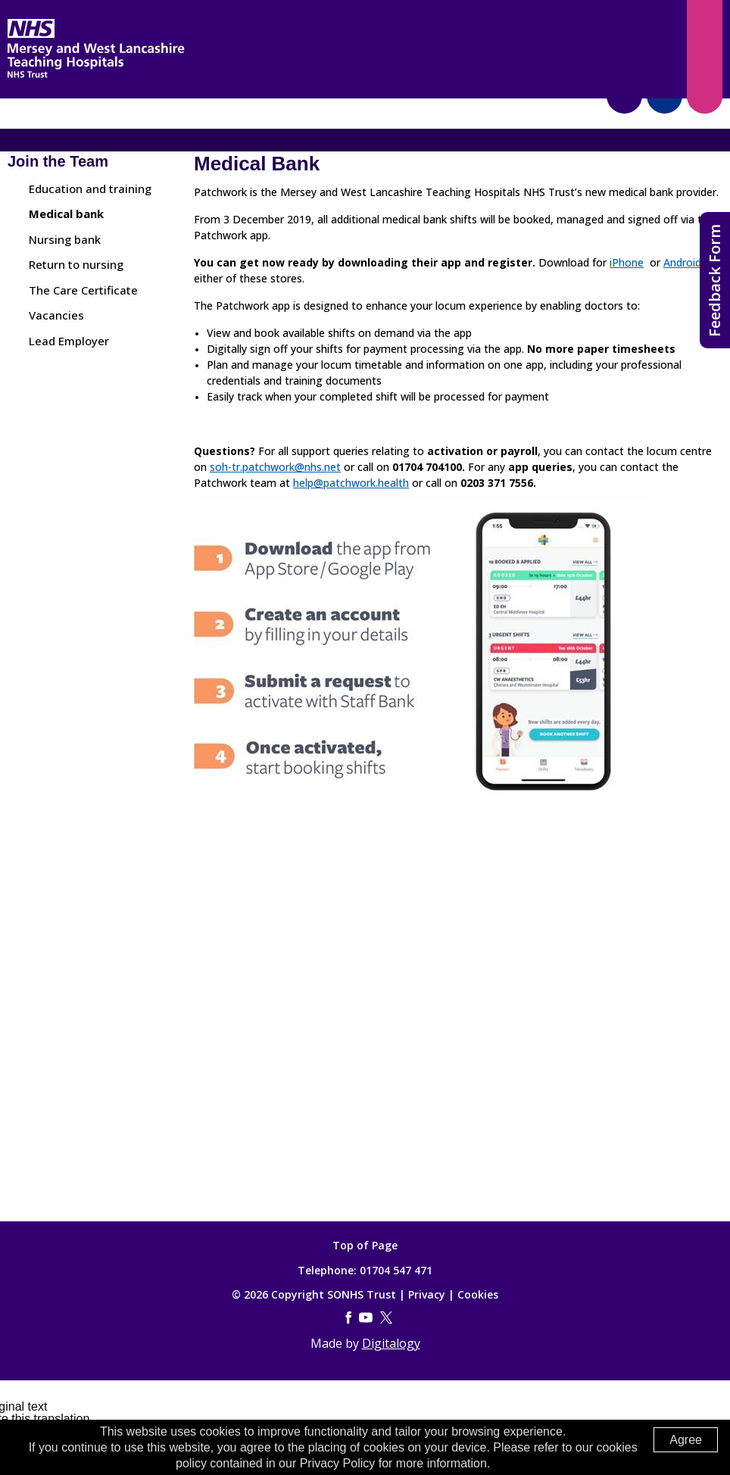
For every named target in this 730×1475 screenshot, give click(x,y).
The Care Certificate (83, 290)
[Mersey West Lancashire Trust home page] (96, 74)
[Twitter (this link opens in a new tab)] (386, 1318)
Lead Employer (69, 341)
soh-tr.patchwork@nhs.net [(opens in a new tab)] (275, 467)
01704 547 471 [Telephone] (396, 1270)
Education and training (90, 188)
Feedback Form (714, 280)
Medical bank (66, 213)
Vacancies (56, 315)
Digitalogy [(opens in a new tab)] (391, 1343)
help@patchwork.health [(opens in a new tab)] (351, 483)
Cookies (477, 1294)
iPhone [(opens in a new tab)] (627, 262)
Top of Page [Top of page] (365, 1245)
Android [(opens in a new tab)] (682, 262)
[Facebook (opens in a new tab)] (348, 1318)
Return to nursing (76, 264)
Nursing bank (65, 239)
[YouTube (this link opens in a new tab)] (366, 1318)
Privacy (426, 1294)
